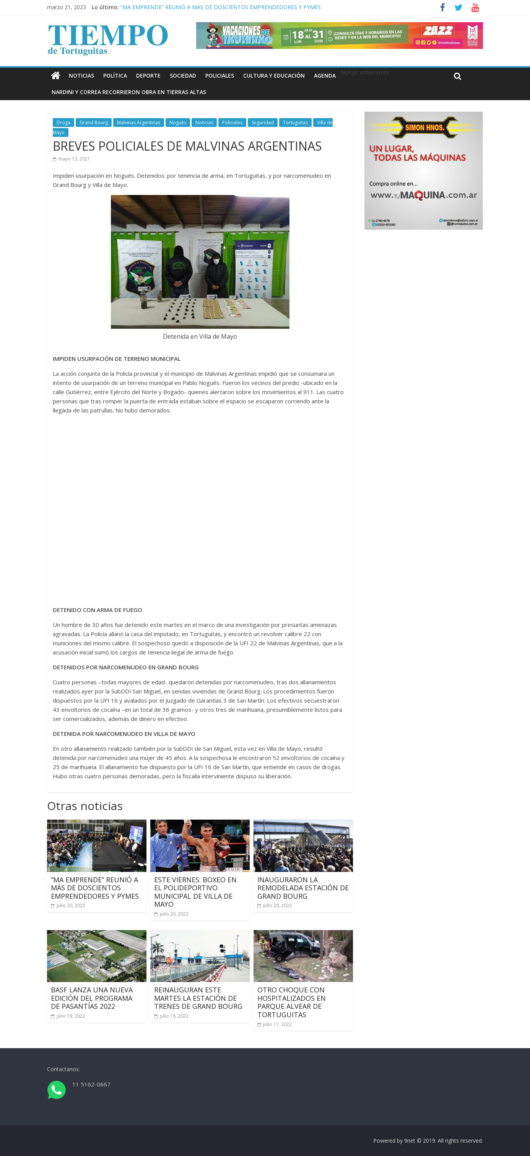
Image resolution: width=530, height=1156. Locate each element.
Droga (63, 122)
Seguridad (263, 122)
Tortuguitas (295, 122)
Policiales (219, 75)
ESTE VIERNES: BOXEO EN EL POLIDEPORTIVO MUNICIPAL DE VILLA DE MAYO (195, 892)
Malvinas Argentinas (138, 122)
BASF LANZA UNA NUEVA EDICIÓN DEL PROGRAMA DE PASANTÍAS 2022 (92, 998)
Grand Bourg (94, 122)
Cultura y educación (274, 75)
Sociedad (183, 75)
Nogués (177, 122)
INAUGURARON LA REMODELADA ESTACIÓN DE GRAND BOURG (303, 888)
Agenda (325, 75)
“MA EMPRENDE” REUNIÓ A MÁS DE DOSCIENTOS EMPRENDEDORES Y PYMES (220, 7)
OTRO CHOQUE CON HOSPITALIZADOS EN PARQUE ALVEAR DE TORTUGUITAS (291, 1002)
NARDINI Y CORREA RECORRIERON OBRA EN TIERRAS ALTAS (129, 92)
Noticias (81, 75)
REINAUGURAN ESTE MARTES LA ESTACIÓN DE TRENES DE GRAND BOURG (198, 998)
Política (115, 75)
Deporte (148, 75)
